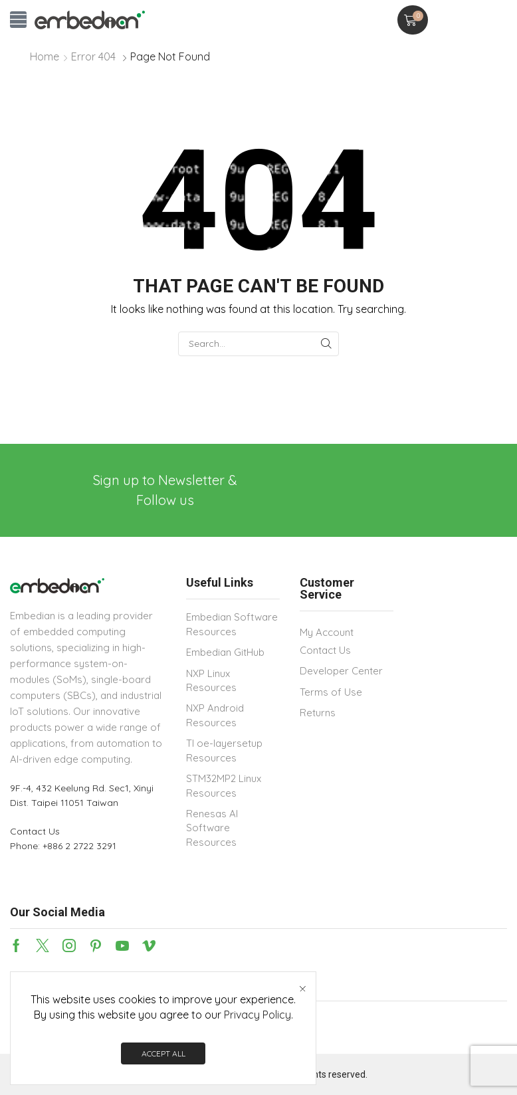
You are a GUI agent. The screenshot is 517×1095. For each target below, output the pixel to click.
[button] (18, 19)
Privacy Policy (257, 1014)
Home (44, 56)
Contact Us (35, 831)
